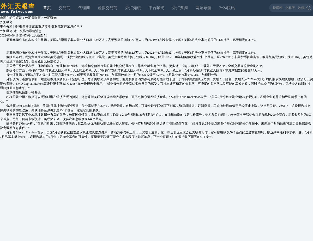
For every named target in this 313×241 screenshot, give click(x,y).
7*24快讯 (227, 8)
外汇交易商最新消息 (27, 31)
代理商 (84, 8)
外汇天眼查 (33, 18)
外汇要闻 (180, 8)
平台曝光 (156, 8)
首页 (47, 8)
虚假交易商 (107, 8)
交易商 (64, 8)
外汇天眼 (213, 66)
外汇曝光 (50, 18)
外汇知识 (133, 8)
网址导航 (203, 8)
